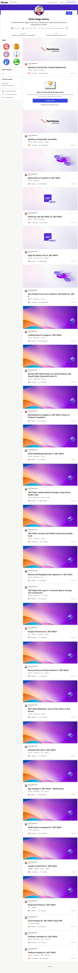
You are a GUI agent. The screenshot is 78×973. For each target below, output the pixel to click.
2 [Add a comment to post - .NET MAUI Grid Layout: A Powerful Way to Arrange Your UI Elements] (42, 599)
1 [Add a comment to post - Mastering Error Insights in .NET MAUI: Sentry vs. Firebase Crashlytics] (41, 421)
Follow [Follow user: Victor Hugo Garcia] (69, 13)
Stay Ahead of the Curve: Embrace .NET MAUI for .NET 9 (51, 295)
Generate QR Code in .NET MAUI (42, 750)
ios (42, 258)
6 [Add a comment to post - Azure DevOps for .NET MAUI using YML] (41, 927)
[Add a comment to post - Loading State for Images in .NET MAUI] (32, 341)
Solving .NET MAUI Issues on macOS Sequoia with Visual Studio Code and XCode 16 (49, 375)
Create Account (50, 100)
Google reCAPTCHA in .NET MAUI (42, 866)
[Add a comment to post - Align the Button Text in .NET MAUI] (32, 261)
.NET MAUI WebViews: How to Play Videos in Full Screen (49, 710)
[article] (50, 60)
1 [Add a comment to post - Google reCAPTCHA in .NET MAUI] (43, 872)
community (31, 923)
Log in (62, 2)
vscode (35, 219)
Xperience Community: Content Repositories (47, 67)
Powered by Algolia (52, 2)
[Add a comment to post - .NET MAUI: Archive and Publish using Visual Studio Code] (33, 541)
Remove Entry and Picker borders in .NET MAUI (48, 670)
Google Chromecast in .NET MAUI (42, 632)
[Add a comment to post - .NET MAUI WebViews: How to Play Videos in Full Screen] (32, 717)
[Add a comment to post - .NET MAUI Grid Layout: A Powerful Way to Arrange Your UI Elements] (32, 598)
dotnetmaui (36, 181)
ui (41, 595)
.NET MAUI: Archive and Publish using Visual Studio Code (50, 534)
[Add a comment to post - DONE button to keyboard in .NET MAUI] (32, 833)
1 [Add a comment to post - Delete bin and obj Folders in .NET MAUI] (43, 223)
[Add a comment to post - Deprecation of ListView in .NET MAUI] (32, 183)
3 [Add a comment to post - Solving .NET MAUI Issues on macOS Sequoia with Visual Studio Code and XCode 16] (42, 382)
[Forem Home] (4, 2)
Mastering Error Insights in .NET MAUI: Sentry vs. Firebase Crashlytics (49, 416)
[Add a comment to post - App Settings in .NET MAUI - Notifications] (31, 794)
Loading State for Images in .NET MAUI (45, 335)
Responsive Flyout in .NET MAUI (42, 905)
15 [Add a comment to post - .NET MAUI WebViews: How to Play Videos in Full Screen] (42, 717)
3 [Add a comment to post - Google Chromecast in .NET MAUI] (42, 637)
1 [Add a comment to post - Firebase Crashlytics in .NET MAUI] (42, 943)
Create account (71, 2)
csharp (46, 142)
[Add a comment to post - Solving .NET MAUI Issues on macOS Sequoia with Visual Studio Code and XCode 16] (32, 382)
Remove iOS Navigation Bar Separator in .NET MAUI (50, 574)
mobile (43, 299)
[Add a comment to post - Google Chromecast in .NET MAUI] (32, 637)
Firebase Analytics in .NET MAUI (42, 952)
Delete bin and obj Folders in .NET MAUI (45, 217)
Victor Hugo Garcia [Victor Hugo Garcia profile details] (32, 63)
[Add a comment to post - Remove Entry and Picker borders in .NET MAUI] (32, 676)
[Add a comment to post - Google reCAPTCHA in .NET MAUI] (33, 872)
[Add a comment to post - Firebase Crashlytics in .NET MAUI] (32, 942)
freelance (36, 869)
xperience (41, 70)
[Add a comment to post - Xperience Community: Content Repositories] (32, 73)
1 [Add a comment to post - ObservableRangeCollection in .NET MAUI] (41, 460)
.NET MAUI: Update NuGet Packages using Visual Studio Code (49, 493)
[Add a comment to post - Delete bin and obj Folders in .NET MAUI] (33, 222)
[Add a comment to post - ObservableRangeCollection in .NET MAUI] (32, 459)
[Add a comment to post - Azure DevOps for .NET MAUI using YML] (32, 926)
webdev (41, 142)
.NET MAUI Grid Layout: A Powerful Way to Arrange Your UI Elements (50, 591)
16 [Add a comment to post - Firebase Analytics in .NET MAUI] (43, 958)
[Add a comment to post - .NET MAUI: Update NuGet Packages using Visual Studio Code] (32, 500)
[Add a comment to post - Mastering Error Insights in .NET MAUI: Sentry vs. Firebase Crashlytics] (32, 421)
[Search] (11, 2)
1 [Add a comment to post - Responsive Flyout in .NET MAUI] (42, 911)
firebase (47, 939)
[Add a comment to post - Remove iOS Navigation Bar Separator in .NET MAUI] (32, 580)
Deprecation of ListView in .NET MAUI (44, 178)
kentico (35, 70)
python (47, 869)
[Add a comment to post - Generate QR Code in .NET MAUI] (32, 755)
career (42, 869)
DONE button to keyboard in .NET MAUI (45, 827)
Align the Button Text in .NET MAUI (43, 255)
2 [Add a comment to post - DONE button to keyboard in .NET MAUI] (42, 833)
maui (42, 939)
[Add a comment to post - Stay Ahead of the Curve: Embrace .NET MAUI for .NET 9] (32, 302)
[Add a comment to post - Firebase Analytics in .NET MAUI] (33, 958)
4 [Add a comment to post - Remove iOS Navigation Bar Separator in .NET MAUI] (41, 580)
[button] (6, 46)
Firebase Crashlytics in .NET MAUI (42, 937)
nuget (48, 497)
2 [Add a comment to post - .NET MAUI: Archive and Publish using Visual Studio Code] (43, 542)
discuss (30, 869)
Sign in (58, 105)
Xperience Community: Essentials (42, 139)
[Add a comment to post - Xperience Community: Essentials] (32, 145)
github (37, 923)
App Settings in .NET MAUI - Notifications (46, 789)
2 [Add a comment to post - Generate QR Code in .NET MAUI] (42, 756)
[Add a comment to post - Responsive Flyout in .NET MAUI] (32, 910)
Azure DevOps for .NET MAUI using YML (45, 921)
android (46, 258)
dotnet (30, 70)
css (29, 907)
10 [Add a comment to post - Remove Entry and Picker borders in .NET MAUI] (42, 676)
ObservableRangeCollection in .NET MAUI (46, 454)
